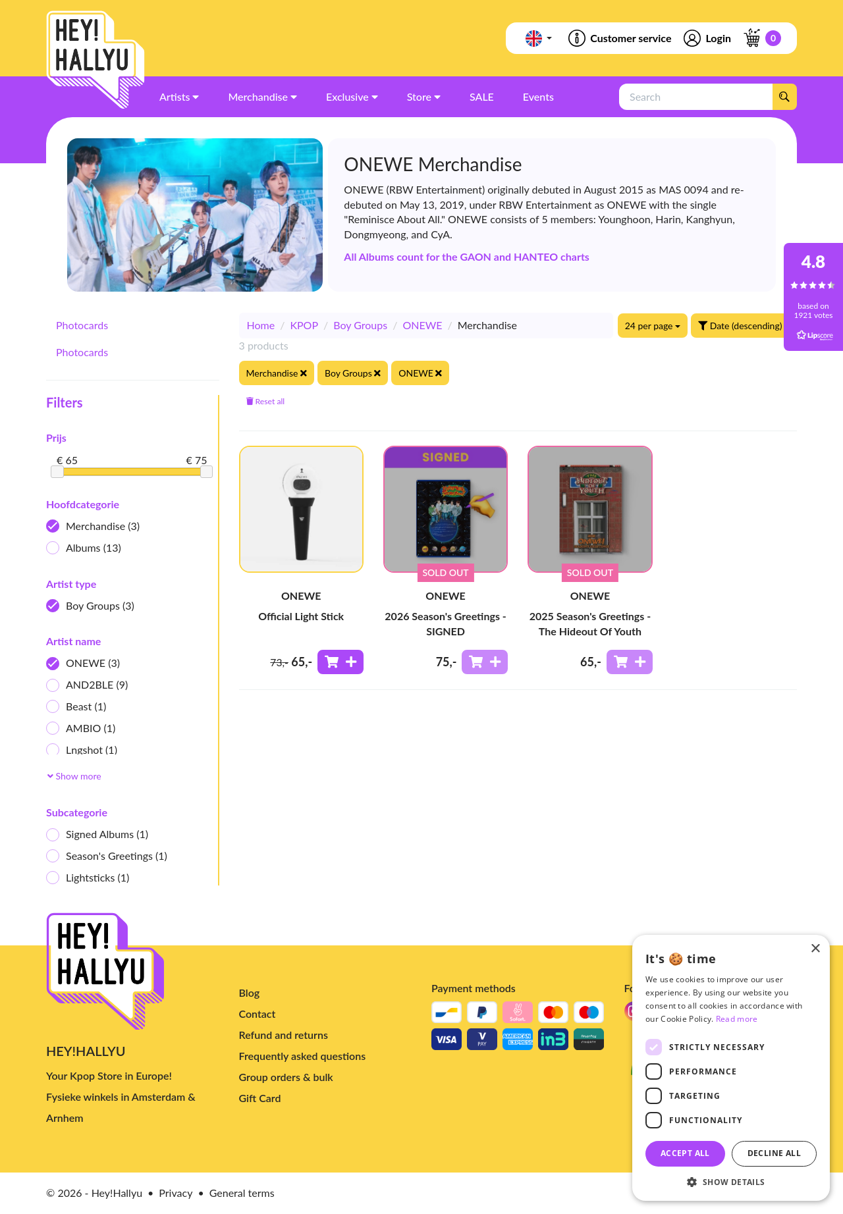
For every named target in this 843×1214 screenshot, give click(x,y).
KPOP (304, 325)
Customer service (618, 38)
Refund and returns (283, 1034)
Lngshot (81, 750)
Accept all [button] (685, 1153)
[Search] (784, 97)
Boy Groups (90, 606)
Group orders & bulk (286, 1076)
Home (261, 325)
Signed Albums (97, 834)
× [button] (815, 949)
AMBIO (80, 728)
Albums (83, 548)
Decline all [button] (774, 1153)
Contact (257, 1013)
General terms (242, 1192)
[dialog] (731, 1068)
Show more (74, 775)
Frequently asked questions (302, 1055)
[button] (731, 1181)
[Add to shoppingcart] (340, 662)
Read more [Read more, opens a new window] (737, 1018)
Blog (249, 992)
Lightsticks (87, 877)
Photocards (82, 325)
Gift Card (260, 1098)
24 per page (652, 325)
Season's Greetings (106, 856)
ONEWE (83, 663)
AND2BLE (87, 685)
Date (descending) (744, 325)
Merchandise (93, 526)
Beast (76, 706)
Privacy (175, 1192)
